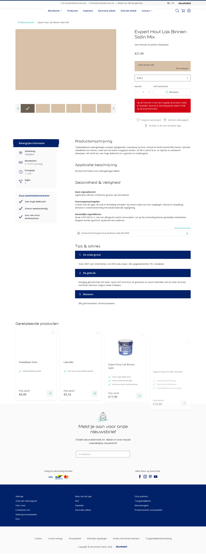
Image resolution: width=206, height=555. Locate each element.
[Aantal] (143, 92)
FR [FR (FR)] (173, 3)
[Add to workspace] (52, 354)
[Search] (177, 10)
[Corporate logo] (184, 3)
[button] (189, 10)
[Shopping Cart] (183, 10)
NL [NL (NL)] (168, 3)
